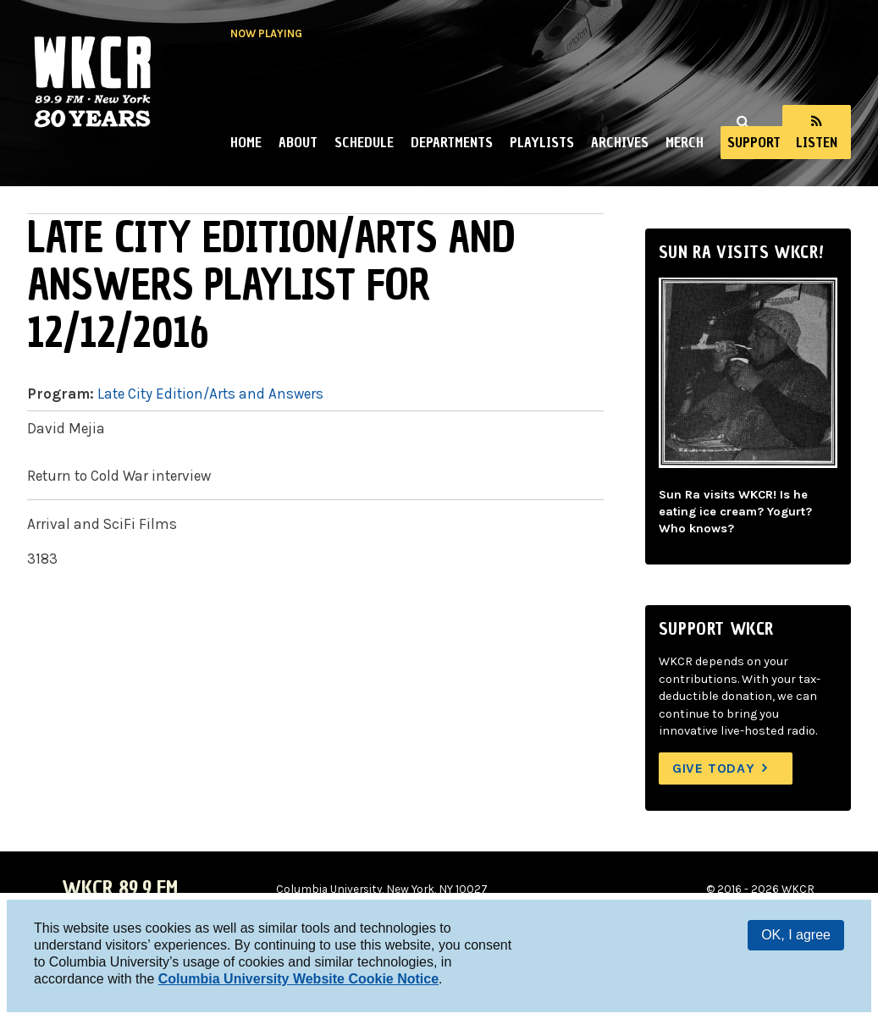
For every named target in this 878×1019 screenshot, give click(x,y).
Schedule (364, 142)
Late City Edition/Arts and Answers (210, 393)
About (298, 142)
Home (246, 142)
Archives (620, 142)
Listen (816, 142)
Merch (684, 142)
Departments (452, 142)
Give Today (713, 768)
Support (754, 142)
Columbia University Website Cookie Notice (298, 979)
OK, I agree (796, 935)
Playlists (542, 142)
